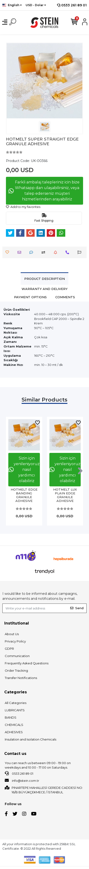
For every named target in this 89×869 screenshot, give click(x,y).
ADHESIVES (14, 732)
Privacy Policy (15, 641)
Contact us (15, 753)
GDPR (9, 648)
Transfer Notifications (21, 678)
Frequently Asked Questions (26, 663)
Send (77, 608)
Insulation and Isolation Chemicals (30, 739)
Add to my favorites (23, 207)
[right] (80, 471)
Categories (15, 692)
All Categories (15, 703)
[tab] (44, 278)
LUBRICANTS (15, 710)
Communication (17, 656)
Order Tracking (16, 670)
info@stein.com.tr (22, 780)
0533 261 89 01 (72, 5)
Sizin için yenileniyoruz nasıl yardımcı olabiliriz (24, 469)
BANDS (10, 717)
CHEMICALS (14, 725)
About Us (12, 634)
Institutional (16, 623)
